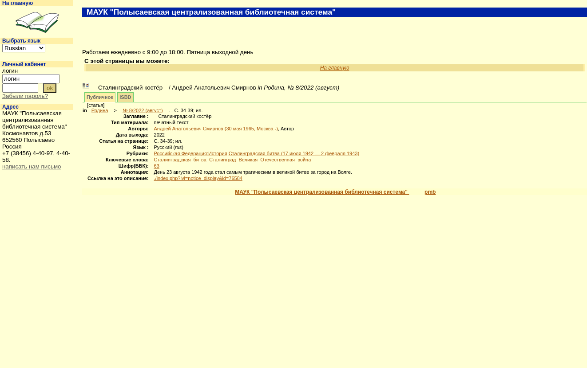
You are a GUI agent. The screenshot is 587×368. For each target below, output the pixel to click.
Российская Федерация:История (190, 153)
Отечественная (277, 159)
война (304, 159)
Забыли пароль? (25, 96)
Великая (248, 159)
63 (156, 165)
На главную (17, 3)
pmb (430, 192)
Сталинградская (172, 159)
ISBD (125, 97)
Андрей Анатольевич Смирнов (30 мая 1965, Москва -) (216, 128)
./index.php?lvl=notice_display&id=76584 (198, 178)
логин (10, 70)
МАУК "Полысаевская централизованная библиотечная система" (322, 192)
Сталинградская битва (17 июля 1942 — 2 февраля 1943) (294, 153)
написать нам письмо (31, 166)
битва (200, 159)
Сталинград (222, 159)
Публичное (100, 97)
